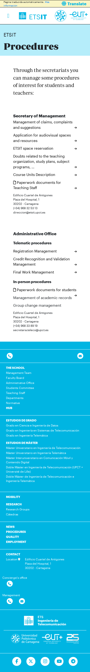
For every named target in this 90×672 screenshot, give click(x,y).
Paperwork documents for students (44, 290)
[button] (69, 3)
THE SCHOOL (15, 367)
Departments (15, 397)
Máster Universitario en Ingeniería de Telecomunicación (43, 447)
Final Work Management (33, 272)
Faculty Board (15, 377)
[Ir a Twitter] (31, 661)
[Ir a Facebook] (17, 661)
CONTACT (13, 554)
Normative (13, 402)
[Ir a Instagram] (45, 661)
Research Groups (18, 509)
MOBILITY (13, 496)
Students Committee (20, 387)
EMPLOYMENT (16, 541)
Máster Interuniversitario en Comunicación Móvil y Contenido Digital (39, 460)
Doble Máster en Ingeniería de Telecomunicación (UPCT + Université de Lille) (44, 469)
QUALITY (12, 536)
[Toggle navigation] (8, 16)
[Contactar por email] (22, 601)
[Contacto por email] (80, 356)
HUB (9, 408)
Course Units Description (34, 174)
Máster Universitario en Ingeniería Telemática (36, 452)
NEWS (10, 526)
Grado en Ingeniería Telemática (27, 435)
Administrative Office (20, 382)
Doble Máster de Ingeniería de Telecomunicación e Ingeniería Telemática (40, 478)
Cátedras (12, 514)
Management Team (18, 372)
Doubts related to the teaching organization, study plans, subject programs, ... (41, 161)
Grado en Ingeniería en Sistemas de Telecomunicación (42, 430)
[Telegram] (73, 661)
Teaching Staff (15, 392)
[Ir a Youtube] (59, 661)
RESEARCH (14, 504)
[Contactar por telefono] (10, 356)
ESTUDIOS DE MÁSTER (22, 442)
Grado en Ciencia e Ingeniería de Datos (32, 425)
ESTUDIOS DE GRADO (21, 420)
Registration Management (35, 251)
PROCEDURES (16, 531)
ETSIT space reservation (33, 148)
